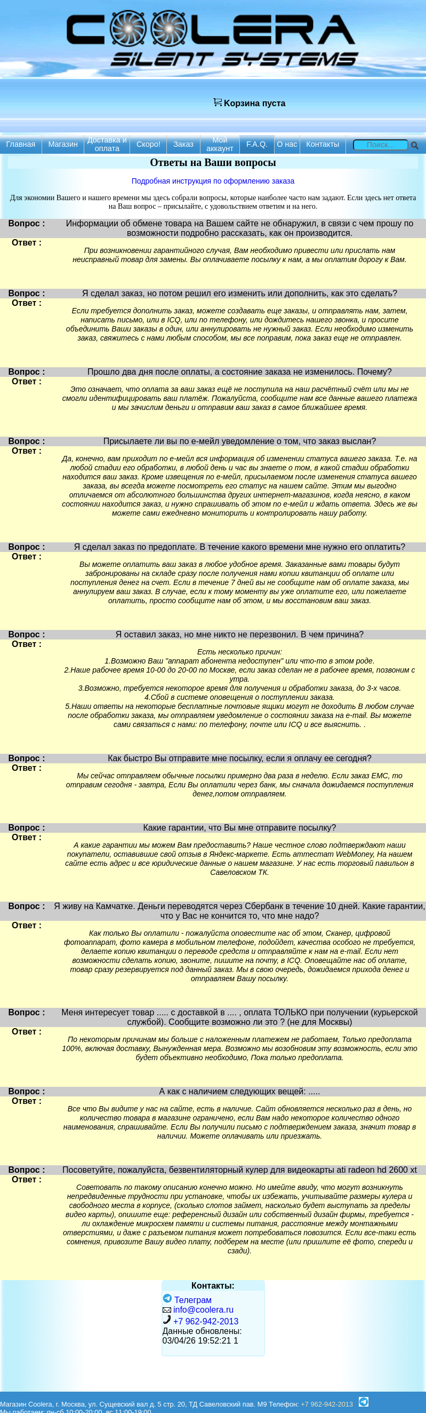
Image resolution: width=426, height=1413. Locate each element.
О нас (287, 144)
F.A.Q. (257, 144)
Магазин (63, 144)
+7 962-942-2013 (205, 1321)
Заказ (183, 144)
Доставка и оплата (107, 144)
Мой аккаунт (220, 144)
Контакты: (213, 1285)
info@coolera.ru (203, 1309)
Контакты (322, 144)
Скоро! (148, 144)
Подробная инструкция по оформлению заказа (213, 181)
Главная (21, 144)
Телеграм (187, 1300)
